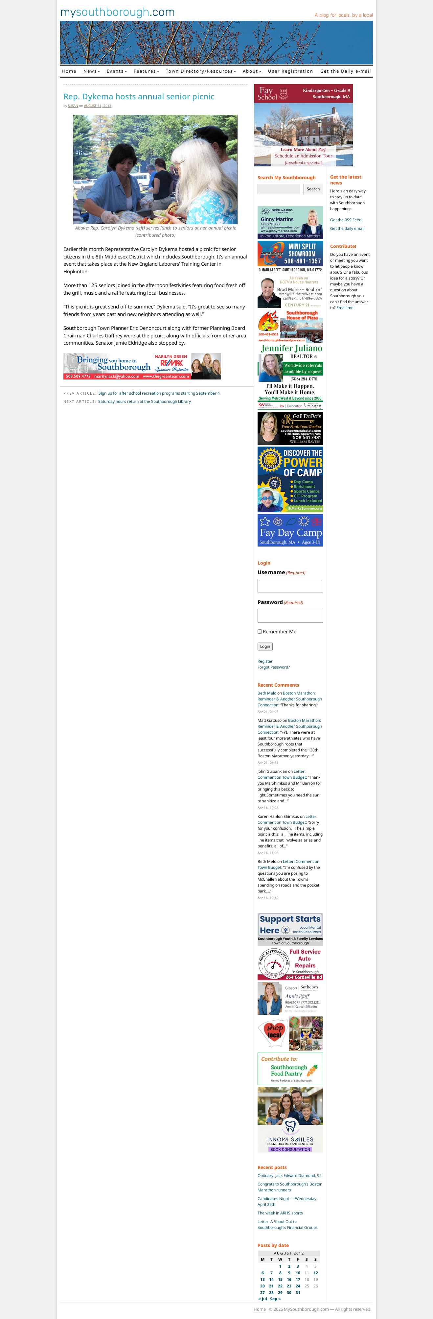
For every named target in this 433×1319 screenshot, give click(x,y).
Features (145, 71)
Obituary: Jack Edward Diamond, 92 (290, 1175)
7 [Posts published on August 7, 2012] (271, 1273)
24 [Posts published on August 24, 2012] (298, 1286)
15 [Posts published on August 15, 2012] (280, 1279)
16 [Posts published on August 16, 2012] (289, 1279)
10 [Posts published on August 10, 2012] (298, 1273)
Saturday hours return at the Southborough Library (144, 401)
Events (115, 71)
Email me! (345, 307)
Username (282, 572)
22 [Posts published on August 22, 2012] (280, 1286)
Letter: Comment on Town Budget (282, 774)
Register (265, 661)
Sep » (275, 1299)
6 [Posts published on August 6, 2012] (263, 1273)
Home (69, 71)
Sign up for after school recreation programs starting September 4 (159, 393)
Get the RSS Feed (345, 220)
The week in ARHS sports (280, 1213)
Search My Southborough (287, 177)
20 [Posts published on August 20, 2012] (262, 1286)
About (250, 71)
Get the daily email (347, 228)
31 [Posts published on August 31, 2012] (298, 1292)
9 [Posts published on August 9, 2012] (289, 1273)
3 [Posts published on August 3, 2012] (298, 1266)
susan (73, 105)
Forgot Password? (274, 667)
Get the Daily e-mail (345, 71)
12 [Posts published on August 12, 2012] (315, 1273)
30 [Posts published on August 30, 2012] (289, 1292)
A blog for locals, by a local (344, 15)
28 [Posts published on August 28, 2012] (271, 1292)
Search (313, 189)
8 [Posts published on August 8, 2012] (280, 1273)
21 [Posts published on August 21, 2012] (271, 1286)
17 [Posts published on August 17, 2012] (298, 1279)
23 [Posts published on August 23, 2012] (289, 1286)
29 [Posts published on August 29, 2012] (280, 1292)
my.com (117, 12)
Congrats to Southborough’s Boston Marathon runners (290, 1187)
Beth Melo (267, 693)
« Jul (262, 1299)
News (90, 71)
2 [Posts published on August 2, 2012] (289, 1266)
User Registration (290, 71)
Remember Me (279, 631)
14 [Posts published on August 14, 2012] (271, 1279)
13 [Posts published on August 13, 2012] (262, 1279)
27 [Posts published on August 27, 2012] (262, 1292)
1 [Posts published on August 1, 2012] (280, 1266)
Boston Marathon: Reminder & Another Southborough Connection (290, 699)
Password (280, 602)
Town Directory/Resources (199, 71)
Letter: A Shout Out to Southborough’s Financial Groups (288, 1224)
